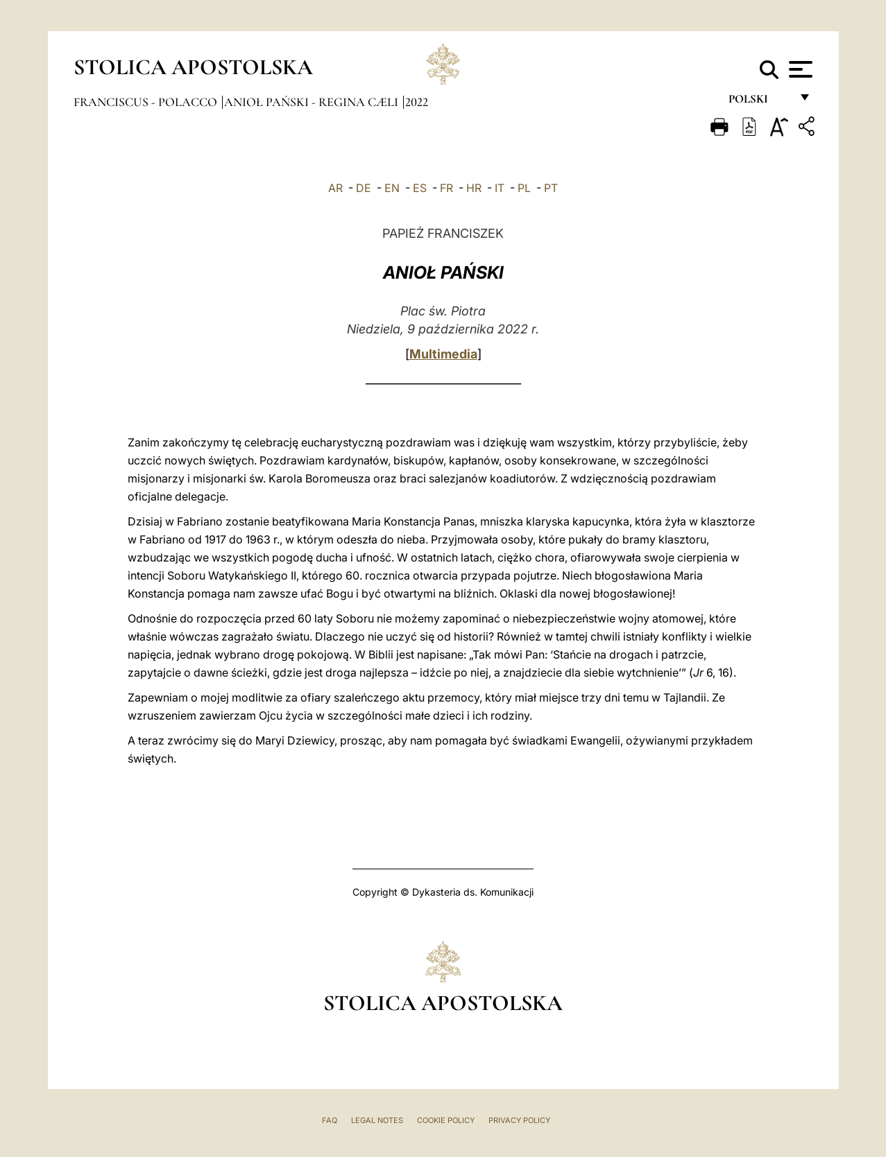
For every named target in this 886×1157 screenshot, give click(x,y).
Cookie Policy (446, 1120)
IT (499, 188)
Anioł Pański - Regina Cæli (312, 102)
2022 (416, 102)
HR (474, 188)
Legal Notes (377, 1120)
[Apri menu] (798, 69)
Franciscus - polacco (147, 102)
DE (363, 188)
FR (446, 188)
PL (524, 188)
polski (759, 102)
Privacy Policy (519, 1120)
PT (551, 188)
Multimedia (443, 354)
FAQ (329, 1120)
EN (392, 188)
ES (420, 188)
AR (335, 188)
